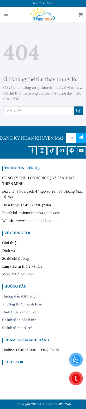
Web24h (65, 404)
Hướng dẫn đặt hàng (18, 296)
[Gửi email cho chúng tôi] (61, 150)
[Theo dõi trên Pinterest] (71, 150)
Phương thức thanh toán (22, 304)
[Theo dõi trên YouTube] (81, 150)
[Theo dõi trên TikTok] (52, 150)
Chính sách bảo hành (19, 320)
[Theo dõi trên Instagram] (42, 150)
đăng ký (81, 138)
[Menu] (6, 14)
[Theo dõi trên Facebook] (32, 150)
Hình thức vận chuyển (20, 312)
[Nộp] (78, 110)
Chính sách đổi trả (17, 328)
